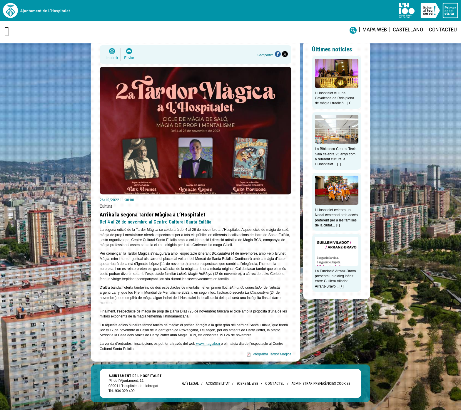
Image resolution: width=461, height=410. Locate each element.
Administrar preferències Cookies (320, 383)
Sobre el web (247, 383)
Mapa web (375, 29)
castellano (408, 29)
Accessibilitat (218, 383)
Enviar (129, 58)
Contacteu (443, 29)
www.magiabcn (208, 344)
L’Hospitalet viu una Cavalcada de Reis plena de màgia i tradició (334, 98)
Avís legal (190, 383)
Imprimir (112, 58)
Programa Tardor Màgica (272, 354)
